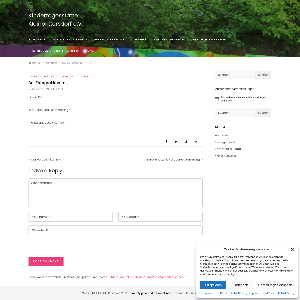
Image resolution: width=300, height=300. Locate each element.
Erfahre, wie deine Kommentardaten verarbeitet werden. (146, 277)
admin (40, 89)
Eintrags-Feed (225, 142)
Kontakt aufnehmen (169, 39)
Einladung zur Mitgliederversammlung (173, 159)
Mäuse (49, 76)
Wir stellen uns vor (70, 39)
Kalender (139, 39)
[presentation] (55, 245)
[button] (292, 249)
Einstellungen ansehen (275, 285)
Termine (67, 76)
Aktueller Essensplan (209, 39)
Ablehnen (241, 285)
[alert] (243, 99)
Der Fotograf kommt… (46, 159)
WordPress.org (225, 156)
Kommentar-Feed (228, 149)
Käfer (33, 76)
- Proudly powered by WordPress (150, 293)
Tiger (84, 76)
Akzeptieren (213, 285)
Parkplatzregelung (109, 39)
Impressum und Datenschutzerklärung (224, 293)
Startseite (37, 39)
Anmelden (222, 135)
